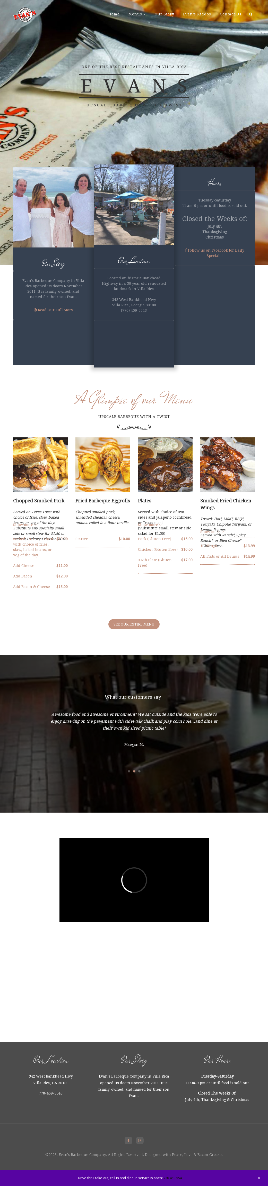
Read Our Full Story (53, 310)
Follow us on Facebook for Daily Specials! (214, 253)
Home (114, 14)
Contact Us (230, 14)
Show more (212, 532)
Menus (135, 14)
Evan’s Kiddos (197, 14)
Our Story (164, 14)
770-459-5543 (173, 1177)
